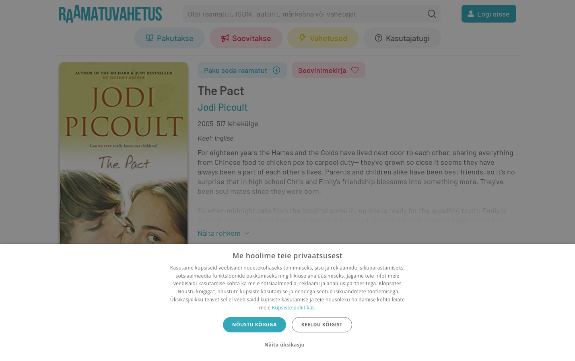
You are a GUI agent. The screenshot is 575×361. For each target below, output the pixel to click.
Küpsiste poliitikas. (294, 307)
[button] (287, 344)
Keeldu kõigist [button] (322, 324)
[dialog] (287, 302)
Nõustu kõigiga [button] (254, 324)
